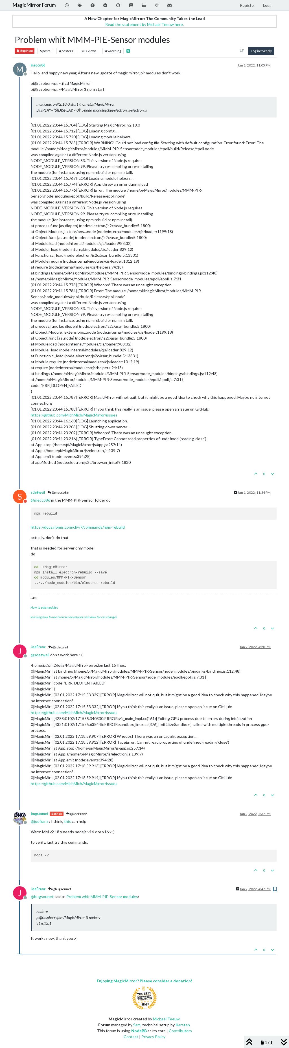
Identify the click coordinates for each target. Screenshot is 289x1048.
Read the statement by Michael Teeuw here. (144, 24)
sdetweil (38, 492)
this (67, 821)
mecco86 (38, 65)
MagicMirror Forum (34, 5)
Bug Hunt (24, 51)
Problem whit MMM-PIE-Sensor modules (102, 896)
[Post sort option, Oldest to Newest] (242, 51)
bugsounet (40, 814)
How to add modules (44, 607)
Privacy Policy (153, 1036)
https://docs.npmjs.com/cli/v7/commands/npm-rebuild (78, 527)
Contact (131, 1036)
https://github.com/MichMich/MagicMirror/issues (74, 415)
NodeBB (139, 1030)
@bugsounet (59, 889)
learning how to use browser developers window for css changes (73, 617)
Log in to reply (261, 51)
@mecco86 (58, 492)
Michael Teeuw (166, 1018)
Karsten (183, 1024)
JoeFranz (38, 647)
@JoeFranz (76, 814)
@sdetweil (58, 647)
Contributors (180, 1030)
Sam (137, 1024)
